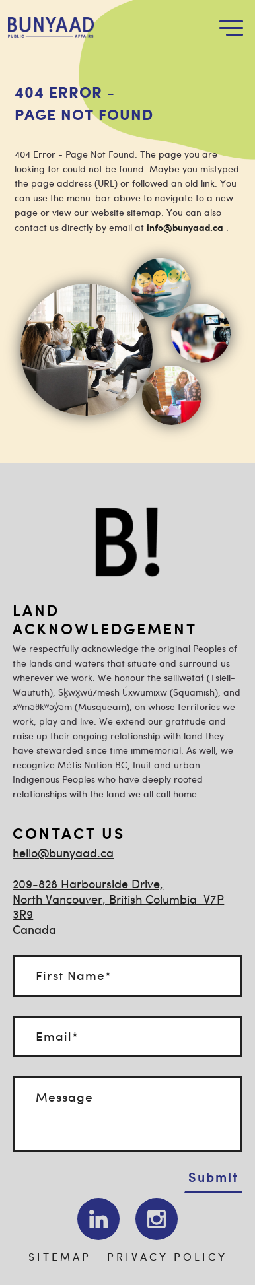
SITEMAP (59, 1257)
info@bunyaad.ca (185, 228)
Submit (213, 1177)
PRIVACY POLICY (167, 1257)
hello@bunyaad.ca (63, 854)
